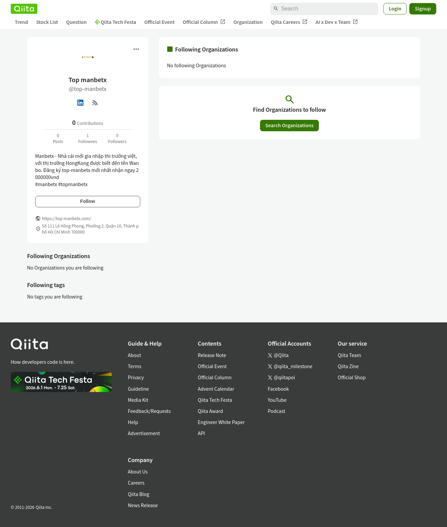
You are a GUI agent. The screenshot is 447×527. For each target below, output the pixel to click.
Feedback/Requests (149, 411)
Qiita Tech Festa (115, 22)
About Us (138, 471)
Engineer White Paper (221, 422)
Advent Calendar (216, 388)
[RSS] (95, 102)
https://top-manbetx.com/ (66, 218)
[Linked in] (80, 102)
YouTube (277, 399)
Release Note (212, 355)
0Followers (117, 138)
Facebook (278, 388)
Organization (248, 22)
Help (133, 422)
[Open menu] (136, 49)
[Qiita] (24, 9)
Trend (21, 22)
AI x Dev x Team (336, 22)
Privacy (136, 377)
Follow (87, 201)
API (201, 433)
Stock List (47, 22)
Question (76, 22)
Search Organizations (289, 125)
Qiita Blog (138, 494)
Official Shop (352, 377)
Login (395, 8)
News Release (143, 505)
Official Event (159, 22)
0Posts (58, 138)
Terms (134, 366)
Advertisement (144, 433)
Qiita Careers (289, 22)
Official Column (204, 22)
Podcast (276, 411)
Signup (423, 8)
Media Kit (138, 399)
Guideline (138, 388)
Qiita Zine (348, 366)
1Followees (87, 138)
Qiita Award (210, 411)
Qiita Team (349, 355)
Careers (136, 482)
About (134, 355)
